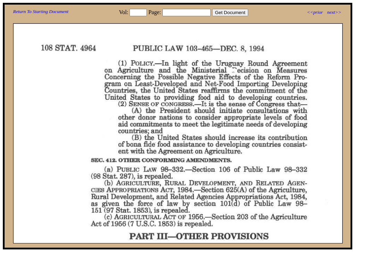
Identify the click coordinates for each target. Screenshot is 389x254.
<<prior (315, 12)
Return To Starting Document (40, 11)
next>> (334, 12)
